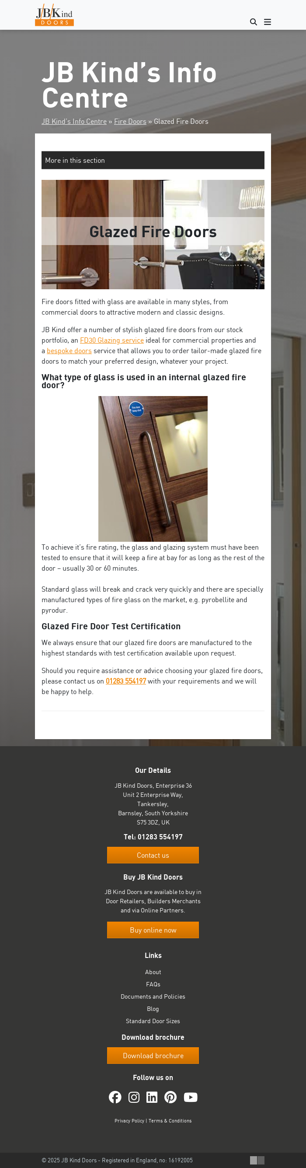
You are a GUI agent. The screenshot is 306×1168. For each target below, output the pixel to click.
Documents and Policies (153, 996)
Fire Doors (130, 121)
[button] (153, 160)
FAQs (153, 984)
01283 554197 (126, 681)
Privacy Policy (129, 1121)
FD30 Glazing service (112, 340)
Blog (153, 1008)
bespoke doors (69, 350)
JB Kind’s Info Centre (74, 121)
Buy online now (153, 930)
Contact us (153, 855)
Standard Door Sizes (153, 1020)
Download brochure (153, 1055)
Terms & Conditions (170, 1121)
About (153, 971)
